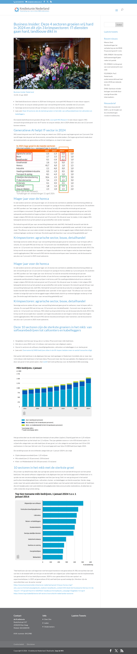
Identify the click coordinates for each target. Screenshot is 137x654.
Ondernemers (49, 627)
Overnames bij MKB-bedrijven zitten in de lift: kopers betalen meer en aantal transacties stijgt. (57, 350)
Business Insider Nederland (24, 92)
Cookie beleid (19, 644)
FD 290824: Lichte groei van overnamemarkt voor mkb (113, 67)
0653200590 (19, 2)
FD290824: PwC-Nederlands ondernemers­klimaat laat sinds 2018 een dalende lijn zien (113, 79)
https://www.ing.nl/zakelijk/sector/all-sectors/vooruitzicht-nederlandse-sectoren (43, 593)
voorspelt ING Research (59, 120)
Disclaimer (31, 644)
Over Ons (47, 619)
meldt (45, 362)
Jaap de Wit (59, 651)
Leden (46, 623)
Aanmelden (112, 126)
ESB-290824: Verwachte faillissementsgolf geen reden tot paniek (113, 57)
